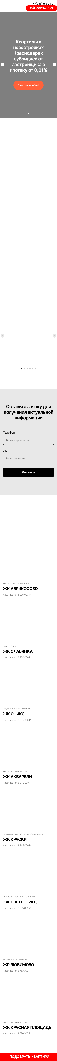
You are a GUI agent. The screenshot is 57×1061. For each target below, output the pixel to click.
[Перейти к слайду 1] (28, 113)
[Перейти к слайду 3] (27, 368)
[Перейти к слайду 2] (24, 368)
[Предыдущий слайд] (2, 64)
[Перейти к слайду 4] (30, 368)
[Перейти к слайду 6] (35, 368)
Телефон (9, 432)
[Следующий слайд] (54, 64)
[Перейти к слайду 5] (32, 368)
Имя (6, 451)
